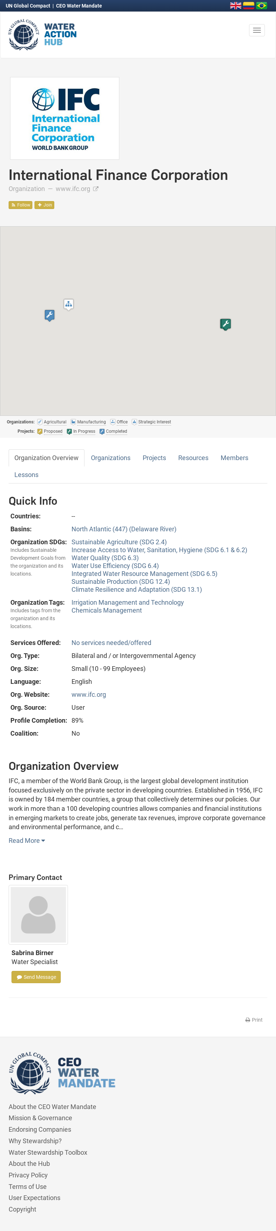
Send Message (36, 977)
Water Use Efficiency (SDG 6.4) (115, 565)
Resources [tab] (193, 458)
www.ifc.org (77, 188)
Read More (27, 840)
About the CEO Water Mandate (52, 1106)
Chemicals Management (107, 610)
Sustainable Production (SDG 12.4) (121, 581)
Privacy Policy (28, 1175)
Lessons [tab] (26, 474)
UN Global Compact (28, 6)
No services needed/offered (111, 642)
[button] (68, 305)
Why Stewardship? (35, 1141)
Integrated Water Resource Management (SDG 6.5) (144, 573)
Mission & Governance (40, 1118)
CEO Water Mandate (79, 6)
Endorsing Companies (40, 1129)
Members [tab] (234, 458)
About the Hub (29, 1163)
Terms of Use (28, 1186)
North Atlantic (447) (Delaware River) (124, 529)
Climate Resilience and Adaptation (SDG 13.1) (137, 589)
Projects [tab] (154, 458)
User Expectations (34, 1198)
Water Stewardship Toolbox (48, 1152)
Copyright (22, 1209)
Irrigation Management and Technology (128, 602)
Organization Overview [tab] (46, 458)
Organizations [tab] (110, 458)
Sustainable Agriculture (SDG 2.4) (119, 542)
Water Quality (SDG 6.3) (105, 558)
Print (253, 1020)
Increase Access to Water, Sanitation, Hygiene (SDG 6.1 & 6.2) (159, 550)
